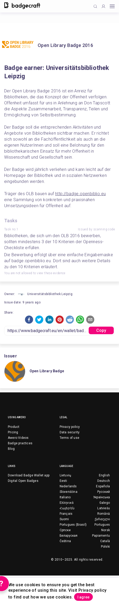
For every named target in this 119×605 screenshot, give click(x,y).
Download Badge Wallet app (28, 475)
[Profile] (103, 6)
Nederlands (68, 486)
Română (103, 514)
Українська (101, 497)
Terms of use (69, 438)
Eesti (63, 481)
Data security (70, 432)
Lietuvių (65, 475)
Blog (11, 449)
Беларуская (69, 535)
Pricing (13, 432)
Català (105, 541)
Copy (101, 330)
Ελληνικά (67, 503)
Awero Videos (18, 438)
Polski (105, 546)
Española (103, 486)
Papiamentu (101, 535)
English (104, 475)
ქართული (102, 519)
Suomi (64, 519)
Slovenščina (68, 492)
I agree (83, 597)
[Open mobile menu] (112, 6)
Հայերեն (67, 508)
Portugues (102, 524)
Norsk (105, 530)
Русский (103, 492)
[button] (29, 319)
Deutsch (103, 481)
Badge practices (20, 443)
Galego (104, 503)
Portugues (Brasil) (73, 524)
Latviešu (103, 508)
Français (66, 514)
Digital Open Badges (23, 481)
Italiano (65, 497)
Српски (65, 530)
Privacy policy (70, 427)
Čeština (65, 541)
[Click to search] (95, 6)
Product (13, 427)
